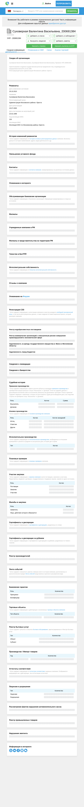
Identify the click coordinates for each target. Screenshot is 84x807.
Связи (49, 50)
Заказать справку (39, 46)
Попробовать (63, 4)
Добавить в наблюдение (65, 36)
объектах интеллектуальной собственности (43, 270)
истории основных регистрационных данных (43, 139)
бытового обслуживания (40, 629)
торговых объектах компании (56, 610)
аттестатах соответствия (37, 671)
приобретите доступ (57, 23)
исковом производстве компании (40, 414)
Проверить (72, 11)
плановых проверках (35, 461)
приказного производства (59, 388)
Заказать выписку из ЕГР (64, 46)
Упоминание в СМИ (36, 50)
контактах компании (35, 170)
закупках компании (35, 477)
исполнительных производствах (39, 439)
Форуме (26, 296)
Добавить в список (37, 36)
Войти (48, 4)
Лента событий (30, 574)
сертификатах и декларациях (38, 525)
